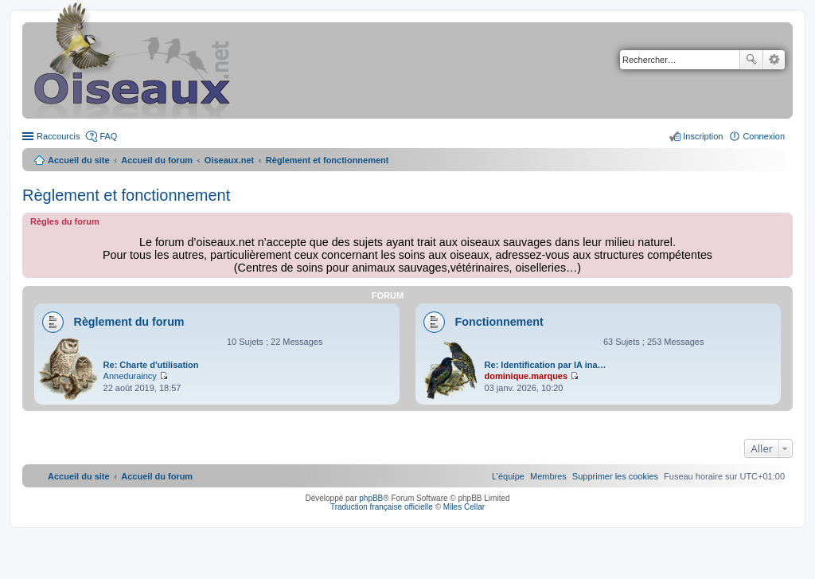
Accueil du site (79, 160)
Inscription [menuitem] (703, 136)
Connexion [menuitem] (764, 136)
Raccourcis (58, 136)
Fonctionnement (499, 321)
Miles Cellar (464, 507)
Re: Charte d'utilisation (151, 365)
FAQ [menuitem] (108, 136)
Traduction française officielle (381, 507)
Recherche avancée (774, 59)
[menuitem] (615, 476)
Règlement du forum (129, 321)
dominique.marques (526, 376)
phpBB (371, 498)
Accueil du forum (157, 160)
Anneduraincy (130, 376)
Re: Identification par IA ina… (545, 365)
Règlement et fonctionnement (126, 195)
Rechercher (751, 59)
